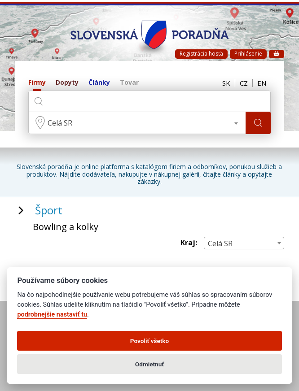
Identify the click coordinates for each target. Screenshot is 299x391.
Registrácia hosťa (201, 53)
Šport (48, 210)
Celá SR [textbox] (60, 123)
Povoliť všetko (149, 340)
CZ (244, 83)
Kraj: (188, 243)
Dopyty (67, 83)
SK (226, 83)
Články (99, 83)
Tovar (129, 83)
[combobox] (137, 123)
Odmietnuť (149, 364)
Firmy (37, 83)
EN (261, 83)
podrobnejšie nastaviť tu (52, 314)
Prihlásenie (248, 53)
